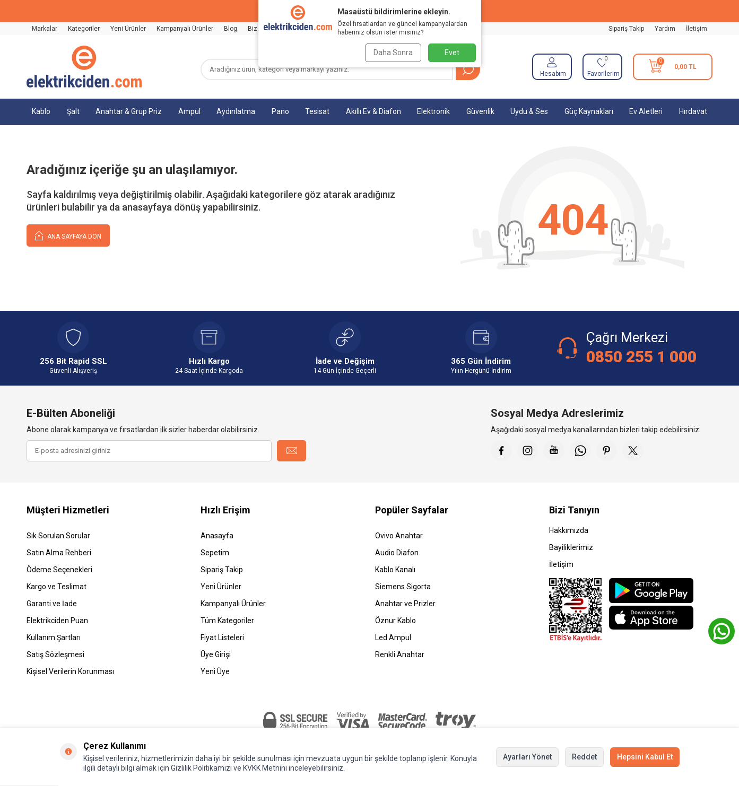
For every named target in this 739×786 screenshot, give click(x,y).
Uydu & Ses (529, 111)
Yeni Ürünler (128, 28)
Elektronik (433, 111)
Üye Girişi (216, 654)
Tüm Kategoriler (227, 620)
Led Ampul (393, 637)
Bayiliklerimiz (571, 547)
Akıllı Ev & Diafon (373, 111)
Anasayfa (217, 535)
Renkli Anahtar (399, 654)
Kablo (41, 111)
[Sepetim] (672, 67)
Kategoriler (84, 28)
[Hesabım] (552, 67)
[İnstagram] (527, 450)
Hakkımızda (568, 530)
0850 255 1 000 (641, 356)
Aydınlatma (235, 111)
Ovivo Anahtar (399, 535)
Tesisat (317, 111)
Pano (280, 111)
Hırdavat (693, 111)
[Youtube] (554, 450)
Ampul (189, 111)
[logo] (84, 66)
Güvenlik (480, 111)
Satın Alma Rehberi (59, 552)
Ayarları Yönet (527, 757)
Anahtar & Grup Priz (128, 111)
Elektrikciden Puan (57, 620)
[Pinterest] (607, 450)
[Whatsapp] (581, 450)
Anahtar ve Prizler (405, 603)
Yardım (665, 28)
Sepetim (215, 552)
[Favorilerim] (602, 67)
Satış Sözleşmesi (55, 654)
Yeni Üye (215, 671)
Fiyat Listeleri (222, 637)
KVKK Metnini (264, 768)
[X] (634, 450)
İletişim (696, 28)
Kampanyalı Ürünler (185, 28)
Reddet (584, 757)
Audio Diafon (397, 552)
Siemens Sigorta (403, 586)
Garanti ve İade (52, 603)
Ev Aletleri (646, 111)
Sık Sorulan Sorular (58, 535)
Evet (452, 52)
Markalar (44, 28)
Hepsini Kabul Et (645, 757)
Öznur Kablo (395, 620)
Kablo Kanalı (395, 569)
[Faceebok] (501, 450)
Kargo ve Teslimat (56, 586)
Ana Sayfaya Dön (68, 235)
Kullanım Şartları (54, 637)
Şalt (73, 111)
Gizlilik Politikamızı (201, 768)
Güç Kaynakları (588, 111)
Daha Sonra (392, 52)
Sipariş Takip (626, 28)
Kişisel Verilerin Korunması (70, 671)
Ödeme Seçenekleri (59, 569)
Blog (230, 28)
